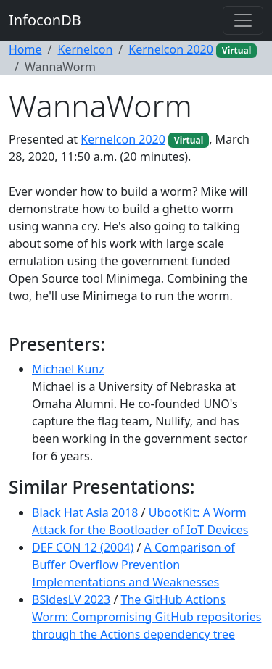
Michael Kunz (68, 369)
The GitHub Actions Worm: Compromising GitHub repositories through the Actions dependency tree (146, 616)
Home (25, 49)
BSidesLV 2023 (71, 599)
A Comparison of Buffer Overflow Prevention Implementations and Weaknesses (133, 564)
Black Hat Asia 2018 (85, 512)
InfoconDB (45, 20)
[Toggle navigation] (243, 20)
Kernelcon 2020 (170, 49)
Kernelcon (84, 49)
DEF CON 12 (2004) (82, 547)
